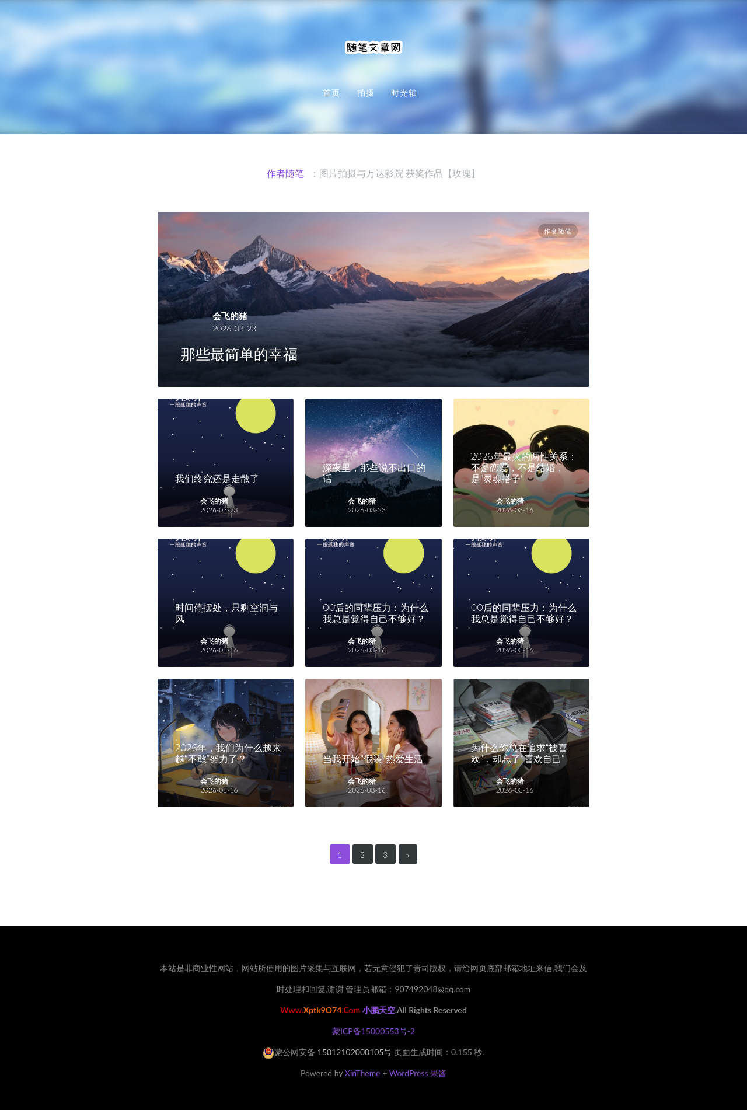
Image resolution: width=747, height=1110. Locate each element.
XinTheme (363, 1073)
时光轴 (404, 93)
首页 (331, 93)
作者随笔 (558, 231)
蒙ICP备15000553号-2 (373, 1031)
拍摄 (366, 93)
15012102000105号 (354, 1052)
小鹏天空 (378, 1010)
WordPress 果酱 (417, 1073)
